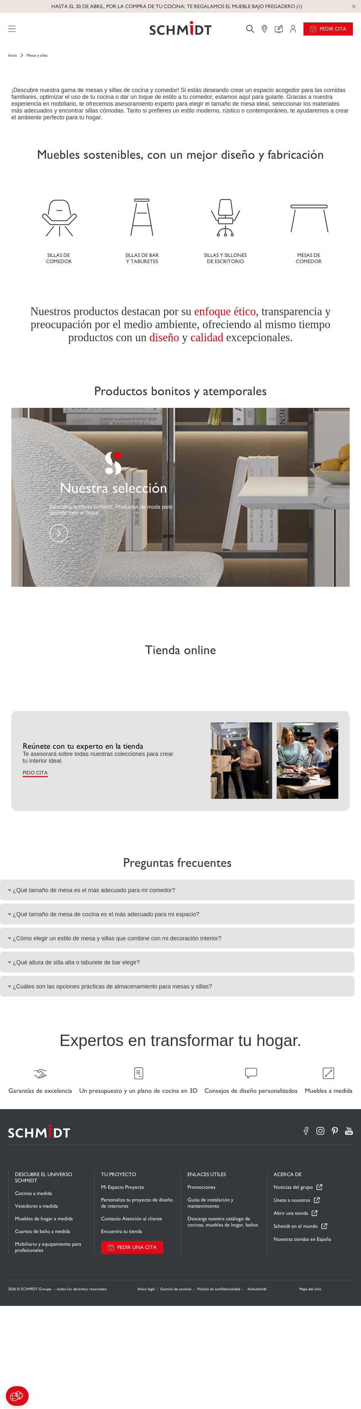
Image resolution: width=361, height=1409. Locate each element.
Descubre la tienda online (176, 135)
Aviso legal (146, 1392)
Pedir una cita (137, 1351)
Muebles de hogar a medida (44, 1322)
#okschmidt (256, 1392)
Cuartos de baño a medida (42, 1334)
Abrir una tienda (291, 1316)
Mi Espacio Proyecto (122, 1290)
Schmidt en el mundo (296, 1329)
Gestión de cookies (176, 1392)
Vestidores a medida (36, 1309)
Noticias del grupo (293, 1290)
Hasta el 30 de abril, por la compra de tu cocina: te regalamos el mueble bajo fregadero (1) (176, 6)
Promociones (201, 1290)
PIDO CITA (35, 872)
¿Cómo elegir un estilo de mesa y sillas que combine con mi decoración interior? (113, 1038)
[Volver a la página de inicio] (180, 30)
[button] (17, 1396)
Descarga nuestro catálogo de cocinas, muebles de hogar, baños (222, 1325)
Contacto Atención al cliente (131, 1322)
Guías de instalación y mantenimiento (210, 1306)
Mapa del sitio (310, 1392)
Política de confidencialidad (218, 1392)
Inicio (12, 59)
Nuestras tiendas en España (302, 1342)
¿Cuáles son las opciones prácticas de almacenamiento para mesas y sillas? (109, 1086)
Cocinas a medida (33, 1296)
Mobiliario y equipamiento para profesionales (48, 1350)
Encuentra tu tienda (121, 1334)
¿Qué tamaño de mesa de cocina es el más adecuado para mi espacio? (102, 1014)
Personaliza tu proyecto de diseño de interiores (137, 1306)
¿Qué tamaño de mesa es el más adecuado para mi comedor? (90, 990)
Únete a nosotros (292, 1303)
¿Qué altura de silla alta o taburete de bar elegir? (73, 1062)
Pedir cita (333, 31)
